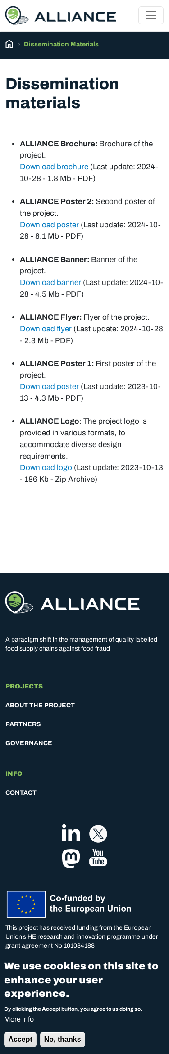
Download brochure (54, 167)
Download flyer (46, 329)
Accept (20, 1046)
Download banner (50, 282)
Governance (28, 743)
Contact (21, 792)
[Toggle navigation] (151, 15)
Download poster (49, 225)
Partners (23, 724)
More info (19, 1026)
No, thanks (62, 1046)
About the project (40, 705)
